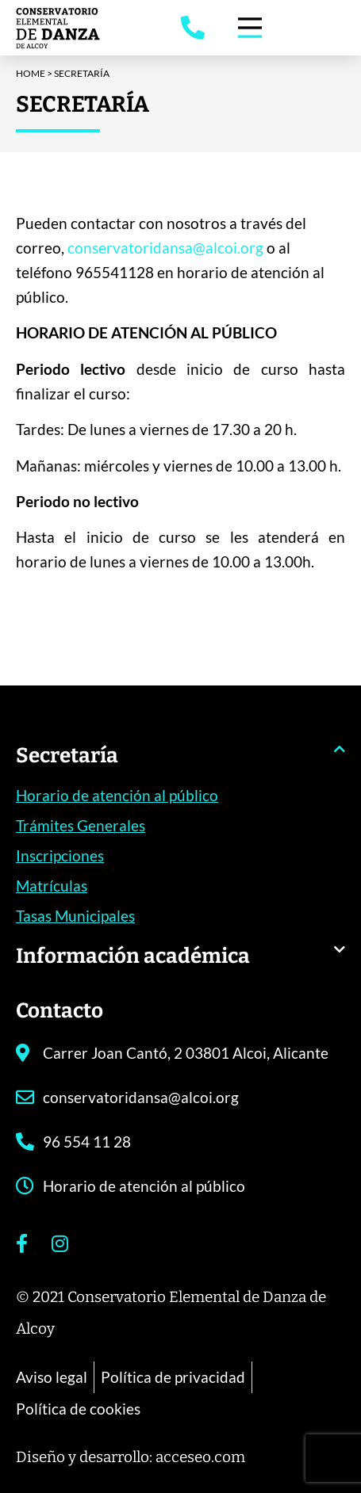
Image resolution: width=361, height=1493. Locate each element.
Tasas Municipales (75, 916)
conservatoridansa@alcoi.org (165, 251)
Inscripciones (60, 855)
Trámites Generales (80, 825)
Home (30, 73)
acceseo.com (200, 1457)
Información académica (133, 956)
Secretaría (67, 755)
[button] (180, 764)
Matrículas (51, 885)
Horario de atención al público (117, 795)
